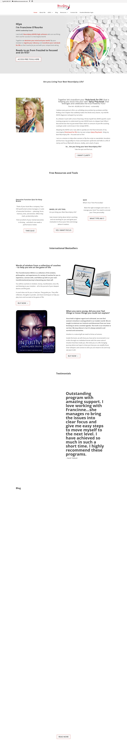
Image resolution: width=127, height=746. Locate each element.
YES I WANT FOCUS (63, 230)
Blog (56, 12)
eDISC (49, 12)
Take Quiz (30, 230)
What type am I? (97, 218)
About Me (42, 12)
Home (35, 12)
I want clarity (83, 155)
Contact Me (73, 12)
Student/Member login (86, 12)
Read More (64, 737)
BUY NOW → (23, 303)
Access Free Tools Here (28, 59)
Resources (63, 12)
